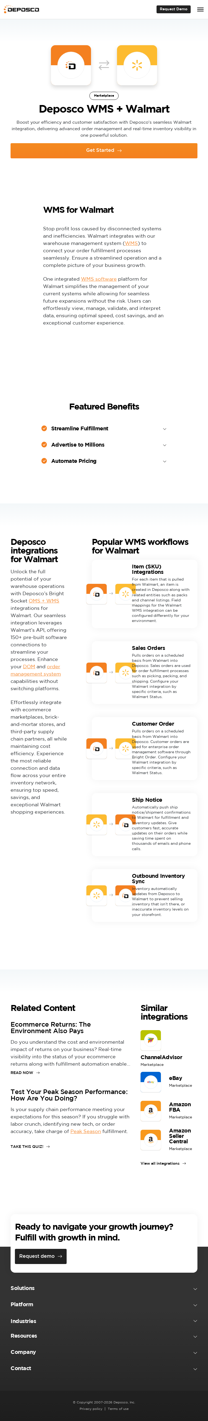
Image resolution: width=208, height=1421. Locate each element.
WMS (131, 243)
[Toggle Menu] (200, 9)
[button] (104, 1289)
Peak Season (85, 1131)
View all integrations (160, 1163)
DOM (29, 667)
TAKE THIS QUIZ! (27, 1146)
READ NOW (22, 1073)
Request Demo (173, 9)
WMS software (99, 279)
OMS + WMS (44, 601)
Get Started (100, 150)
